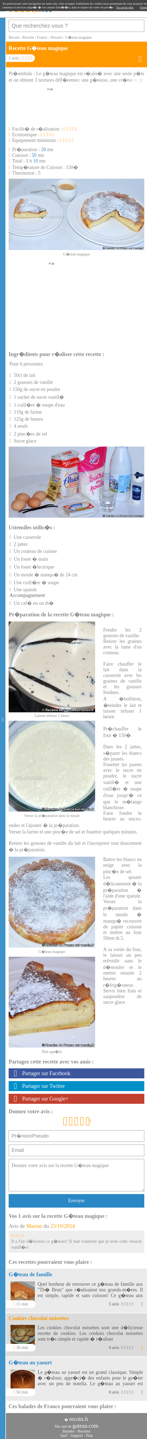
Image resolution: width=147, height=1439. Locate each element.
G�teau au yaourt (30, 1362)
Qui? (64, 1436)
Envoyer (76, 1200)
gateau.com (85, 1426)
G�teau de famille (30, 1274)
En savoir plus (124, 7)
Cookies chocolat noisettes (39, 1318)
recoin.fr (79, 1419)
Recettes (84, 1431)
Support (77, 1436)
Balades (68, 1431)
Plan (89, 1436)
